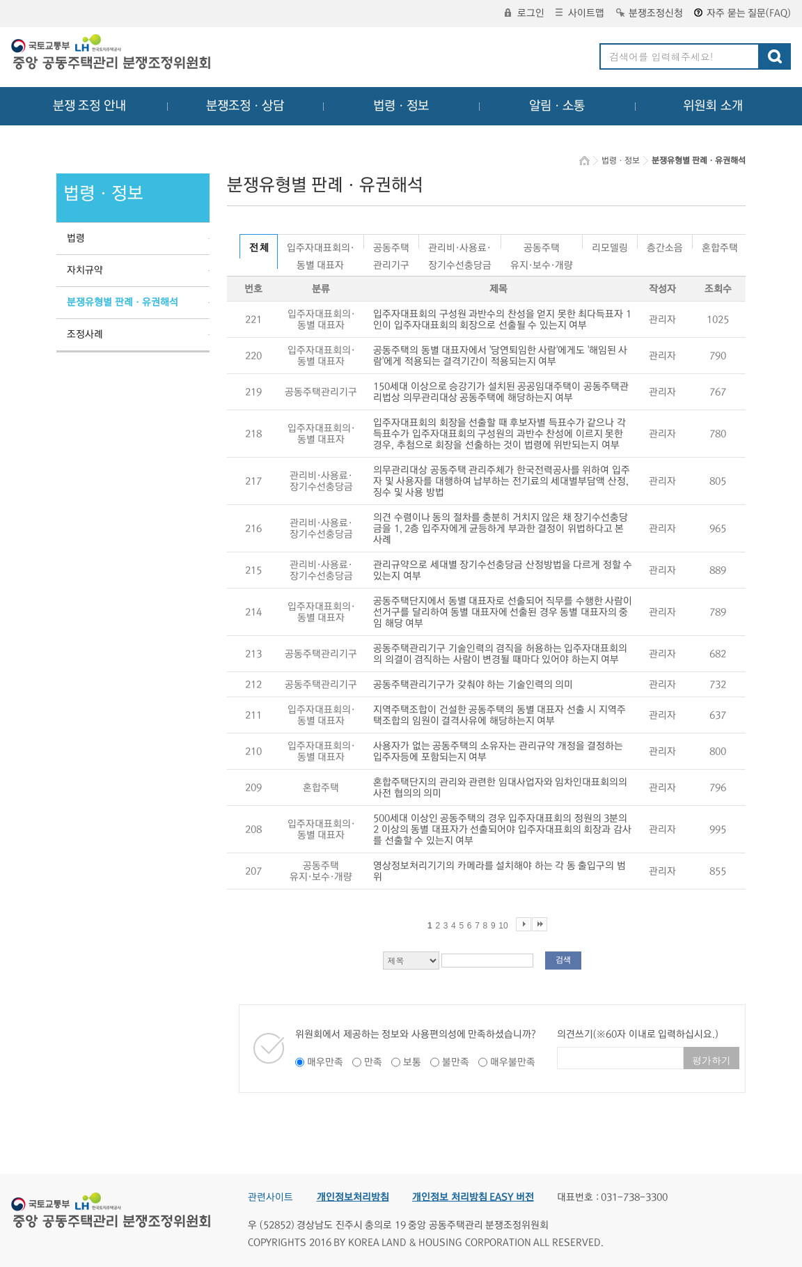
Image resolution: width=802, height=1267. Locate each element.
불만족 (455, 1062)
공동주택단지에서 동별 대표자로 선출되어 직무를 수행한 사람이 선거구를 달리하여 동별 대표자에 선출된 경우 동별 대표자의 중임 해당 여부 (502, 612)
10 (503, 926)
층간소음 (665, 245)
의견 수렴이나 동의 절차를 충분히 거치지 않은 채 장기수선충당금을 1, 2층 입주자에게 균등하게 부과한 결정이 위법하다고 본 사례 (500, 528)
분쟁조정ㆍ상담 (245, 106)
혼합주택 (720, 245)
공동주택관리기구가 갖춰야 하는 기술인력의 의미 (473, 684)
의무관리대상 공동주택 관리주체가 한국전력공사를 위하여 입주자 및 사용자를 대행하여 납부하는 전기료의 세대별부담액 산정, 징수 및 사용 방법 (501, 481)
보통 (412, 1062)
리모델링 (610, 245)
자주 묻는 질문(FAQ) (742, 13)
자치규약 (85, 270)
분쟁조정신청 (649, 13)
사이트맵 (580, 13)
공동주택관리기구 (391, 245)
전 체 (258, 248)
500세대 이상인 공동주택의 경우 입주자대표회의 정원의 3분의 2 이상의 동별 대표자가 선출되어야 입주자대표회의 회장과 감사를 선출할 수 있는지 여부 (502, 829)
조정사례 (85, 334)
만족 (373, 1062)
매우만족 (325, 1062)
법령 (76, 238)
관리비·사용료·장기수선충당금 (460, 245)
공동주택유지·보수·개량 (541, 245)
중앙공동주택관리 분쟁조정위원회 (112, 53)
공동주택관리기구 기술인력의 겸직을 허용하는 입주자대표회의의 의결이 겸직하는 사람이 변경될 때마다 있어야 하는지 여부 (500, 654)
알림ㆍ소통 (557, 106)
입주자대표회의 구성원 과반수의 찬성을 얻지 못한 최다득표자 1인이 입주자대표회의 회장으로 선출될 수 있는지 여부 (502, 320)
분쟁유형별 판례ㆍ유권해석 (122, 302)
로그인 (524, 13)
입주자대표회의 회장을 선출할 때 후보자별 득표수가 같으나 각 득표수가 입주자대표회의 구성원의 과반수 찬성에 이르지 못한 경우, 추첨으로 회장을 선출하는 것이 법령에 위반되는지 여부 (499, 434)
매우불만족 (512, 1062)
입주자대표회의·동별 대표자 (320, 245)
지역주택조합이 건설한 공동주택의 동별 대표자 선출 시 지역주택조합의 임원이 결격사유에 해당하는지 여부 (499, 715)
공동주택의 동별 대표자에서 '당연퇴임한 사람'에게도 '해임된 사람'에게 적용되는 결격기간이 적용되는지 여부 (500, 356)
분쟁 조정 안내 (89, 106)
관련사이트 (270, 1197)
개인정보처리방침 (353, 1197)
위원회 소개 (713, 106)
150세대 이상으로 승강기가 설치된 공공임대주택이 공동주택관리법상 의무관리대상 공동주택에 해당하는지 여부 (501, 392)
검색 (563, 960)
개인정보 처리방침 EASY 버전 (473, 1197)
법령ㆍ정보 (401, 106)
